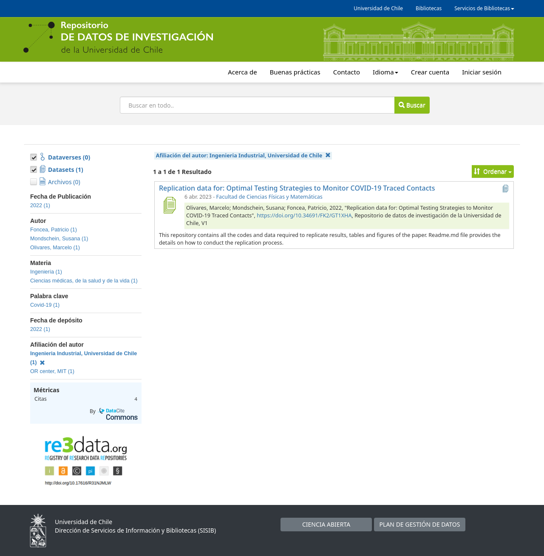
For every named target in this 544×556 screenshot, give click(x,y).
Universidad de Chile (378, 8)
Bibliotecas (429, 8)
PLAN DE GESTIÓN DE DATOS (420, 524)
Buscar (412, 105)
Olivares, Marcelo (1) (55, 248)
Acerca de (242, 72)
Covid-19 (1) (45, 305)
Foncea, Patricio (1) (53, 230)
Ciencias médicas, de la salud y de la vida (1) (84, 281)
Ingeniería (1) (46, 272)
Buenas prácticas (295, 72)
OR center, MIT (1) (52, 371)
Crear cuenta (430, 72)
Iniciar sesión (482, 72)
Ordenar (493, 171)
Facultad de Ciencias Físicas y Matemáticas (269, 196)
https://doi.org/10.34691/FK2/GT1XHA (304, 215)
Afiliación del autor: (243, 155)
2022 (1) (40, 205)
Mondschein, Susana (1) (59, 239)
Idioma (385, 72)
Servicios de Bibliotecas (484, 8)
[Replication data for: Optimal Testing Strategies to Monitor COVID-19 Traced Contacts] (169, 205)
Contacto (346, 72)
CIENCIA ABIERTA (326, 524)
